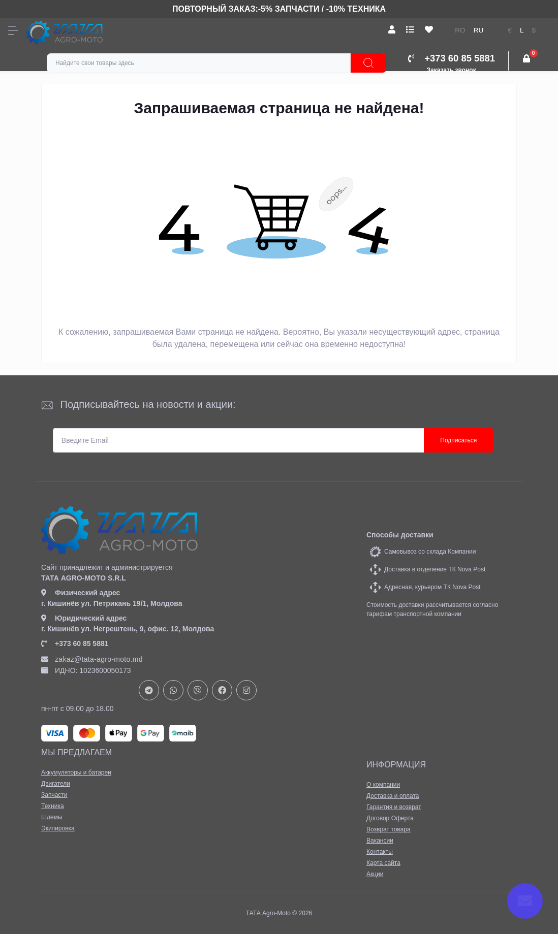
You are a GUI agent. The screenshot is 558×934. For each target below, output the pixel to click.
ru (479, 30)
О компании (383, 784)
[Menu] (13, 30)
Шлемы (52, 817)
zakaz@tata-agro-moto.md (92, 659)
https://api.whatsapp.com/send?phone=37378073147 (173, 690)
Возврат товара (388, 829)
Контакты (379, 851)
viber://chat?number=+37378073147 (198, 690)
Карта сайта (383, 862)
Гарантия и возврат (393, 807)
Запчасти (54, 794)
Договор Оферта (390, 818)
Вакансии (379, 840)
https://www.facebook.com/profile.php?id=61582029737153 (222, 690)
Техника (52, 806)
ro (460, 30)
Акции (375, 874)
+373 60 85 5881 (75, 643)
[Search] (368, 63)
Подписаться (458, 440)
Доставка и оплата (392, 795)
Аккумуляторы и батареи (76, 772)
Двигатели (55, 783)
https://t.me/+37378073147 (149, 690)
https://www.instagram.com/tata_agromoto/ (246, 690)
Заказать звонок (451, 70)
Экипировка (58, 828)
